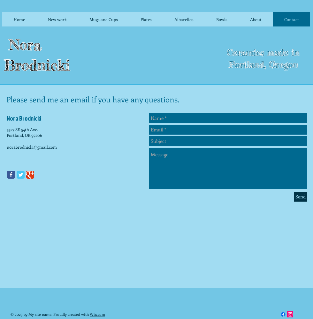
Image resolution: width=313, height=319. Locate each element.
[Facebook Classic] (11, 175)
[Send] (300, 197)
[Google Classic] (30, 175)
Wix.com (97, 314)
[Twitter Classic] (21, 175)
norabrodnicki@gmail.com (32, 147)
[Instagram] (290, 314)
